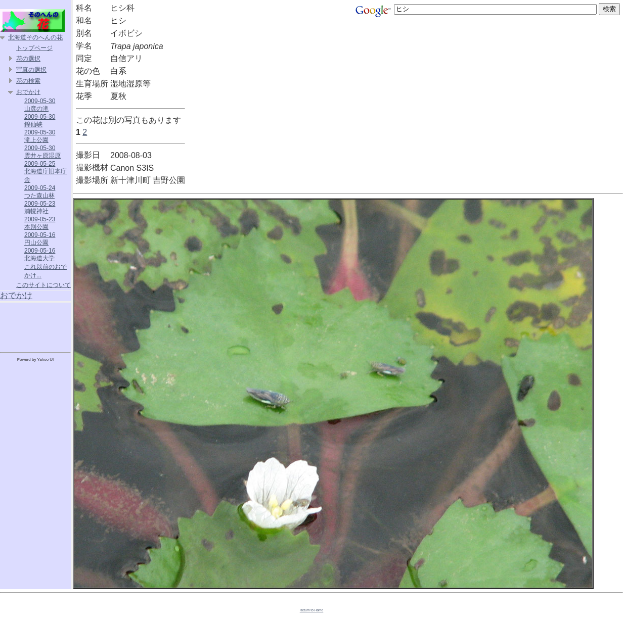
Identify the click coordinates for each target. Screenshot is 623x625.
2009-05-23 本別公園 (39, 223)
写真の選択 (31, 69)
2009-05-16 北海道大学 (39, 254)
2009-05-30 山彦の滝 (39, 105)
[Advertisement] (35, 325)
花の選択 (28, 58)
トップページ (34, 48)
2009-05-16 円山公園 (39, 238)
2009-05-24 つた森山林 (39, 191)
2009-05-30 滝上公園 (39, 136)
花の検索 (28, 80)
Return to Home (312, 610)
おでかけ (28, 91)
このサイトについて (43, 285)
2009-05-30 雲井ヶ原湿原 (42, 152)
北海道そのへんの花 (35, 37)
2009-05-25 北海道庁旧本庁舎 (45, 171)
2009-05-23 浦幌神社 (39, 207)
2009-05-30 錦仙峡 (39, 120)
